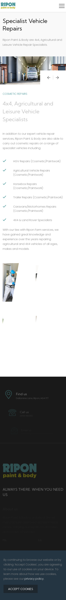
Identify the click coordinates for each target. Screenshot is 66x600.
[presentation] (48, 78)
